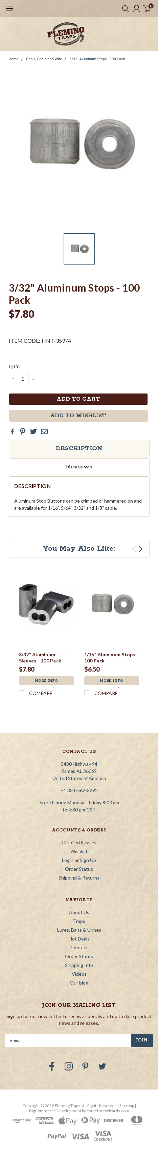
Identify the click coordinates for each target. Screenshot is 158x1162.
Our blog (79, 983)
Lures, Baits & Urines (79, 930)
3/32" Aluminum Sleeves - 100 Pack (40, 657)
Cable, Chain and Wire (44, 59)
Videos (79, 974)
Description (79, 448)
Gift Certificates (79, 842)
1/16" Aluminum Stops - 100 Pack (111, 657)
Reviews (79, 466)
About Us (79, 912)
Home (14, 59)
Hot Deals (79, 939)
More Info (46, 680)
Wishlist (79, 851)
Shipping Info (79, 965)
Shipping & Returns (79, 878)
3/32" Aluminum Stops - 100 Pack (97, 59)
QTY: (14, 366)
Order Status (79, 869)
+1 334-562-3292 (79, 790)
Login (67, 860)
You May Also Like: (79, 548)
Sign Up (88, 860)
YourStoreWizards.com (108, 1110)
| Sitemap (125, 1105)
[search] (124, 8)
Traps (79, 921)
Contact (79, 947)
